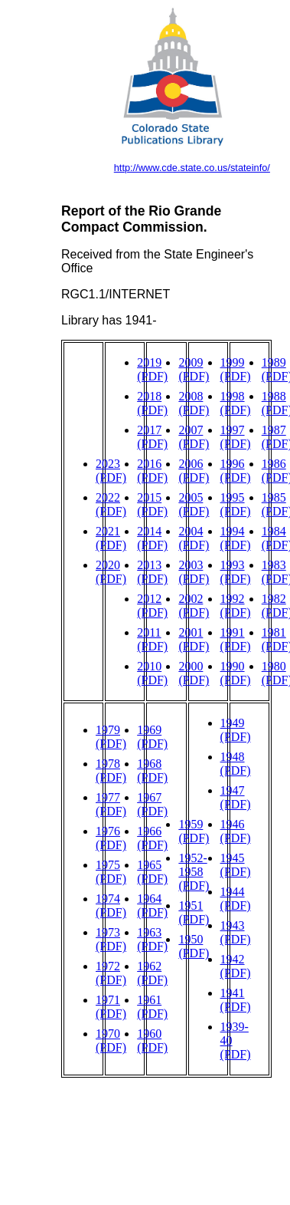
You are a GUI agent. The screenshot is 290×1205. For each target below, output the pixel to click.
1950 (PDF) (193, 946)
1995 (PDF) (235, 504)
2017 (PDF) (152, 436)
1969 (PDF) (152, 736)
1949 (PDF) (235, 729)
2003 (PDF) (193, 571)
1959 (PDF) (193, 831)
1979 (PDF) (111, 736)
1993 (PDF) (235, 571)
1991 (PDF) (235, 639)
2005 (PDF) (193, 504)
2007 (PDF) (193, 436)
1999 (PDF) (235, 369)
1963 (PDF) (152, 939)
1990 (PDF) (235, 673)
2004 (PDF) (193, 538)
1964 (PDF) (152, 905)
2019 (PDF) (152, 369)
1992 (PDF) (235, 605)
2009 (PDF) (193, 369)
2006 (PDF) (193, 470)
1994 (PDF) (235, 538)
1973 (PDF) (111, 939)
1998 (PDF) (235, 403)
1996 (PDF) (235, 470)
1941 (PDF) (235, 999)
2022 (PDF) (111, 504)
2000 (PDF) (193, 673)
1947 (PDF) (235, 797)
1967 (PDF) (152, 804)
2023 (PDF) (111, 470)
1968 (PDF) (152, 770)
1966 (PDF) (152, 838)
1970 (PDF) (111, 1040)
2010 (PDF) (152, 673)
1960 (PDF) (152, 1040)
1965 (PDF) (152, 871)
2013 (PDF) (152, 571)
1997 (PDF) (235, 436)
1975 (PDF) (111, 871)
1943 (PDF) (235, 932)
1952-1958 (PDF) (193, 871)
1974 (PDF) (111, 905)
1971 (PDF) (111, 1006)
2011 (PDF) (152, 639)
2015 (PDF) (152, 504)
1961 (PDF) (152, 1006)
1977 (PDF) (111, 804)
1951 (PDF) (193, 912)
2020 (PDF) (111, 571)
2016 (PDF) (152, 470)
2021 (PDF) (111, 538)
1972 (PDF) (111, 973)
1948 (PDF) (235, 763)
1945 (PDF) (235, 864)
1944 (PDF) (235, 898)
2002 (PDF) (193, 605)
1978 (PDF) (111, 770)
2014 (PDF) (152, 538)
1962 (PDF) (152, 973)
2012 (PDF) (152, 605)
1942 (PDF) (235, 966)
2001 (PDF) (193, 639)
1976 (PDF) (111, 838)
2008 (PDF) (193, 403)
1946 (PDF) (235, 831)
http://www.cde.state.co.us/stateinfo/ (192, 167)
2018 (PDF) (152, 403)
